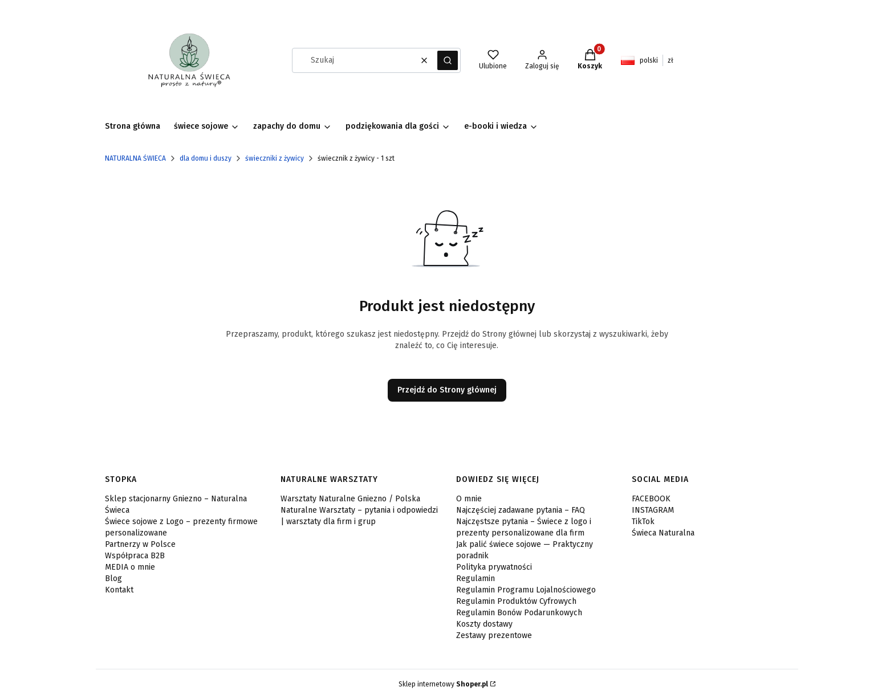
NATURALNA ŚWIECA (135, 158)
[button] (447, 60)
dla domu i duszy (205, 158)
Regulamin (475, 578)
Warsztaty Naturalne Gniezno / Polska (350, 499)
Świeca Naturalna (663, 533)
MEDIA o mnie (130, 567)
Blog (113, 578)
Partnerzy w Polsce (140, 544)
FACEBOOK (651, 499)
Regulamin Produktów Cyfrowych (516, 601)
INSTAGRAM (653, 510)
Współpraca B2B (135, 556)
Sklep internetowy (443, 684)
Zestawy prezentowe (494, 635)
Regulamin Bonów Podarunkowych (519, 613)
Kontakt (119, 590)
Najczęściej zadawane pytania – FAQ (520, 510)
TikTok (643, 521)
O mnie (469, 499)
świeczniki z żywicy (274, 158)
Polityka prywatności (494, 567)
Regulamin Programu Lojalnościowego (526, 590)
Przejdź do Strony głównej (447, 390)
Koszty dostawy (484, 624)
